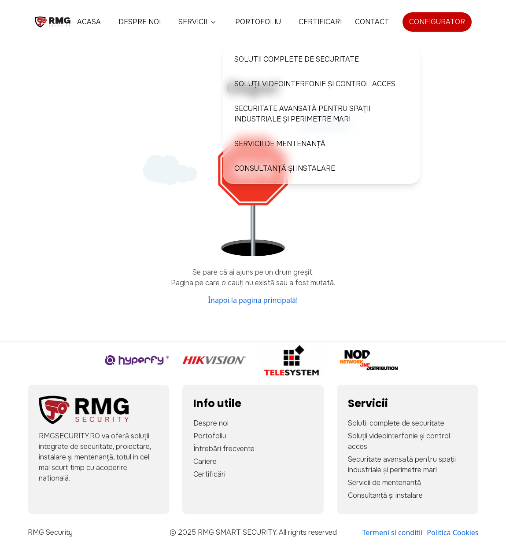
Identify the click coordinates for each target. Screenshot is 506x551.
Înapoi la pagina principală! (253, 300)
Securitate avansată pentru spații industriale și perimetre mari (302, 114)
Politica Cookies (452, 532)
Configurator (437, 21)
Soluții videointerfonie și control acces (314, 83)
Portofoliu (258, 21)
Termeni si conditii (392, 532)
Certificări (209, 474)
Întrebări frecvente (224, 448)
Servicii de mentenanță (279, 143)
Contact (372, 21)
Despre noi (139, 21)
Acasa (89, 21)
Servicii (198, 21)
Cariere (205, 461)
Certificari (320, 21)
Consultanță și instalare (284, 168)
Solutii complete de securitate (296, 59)
